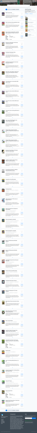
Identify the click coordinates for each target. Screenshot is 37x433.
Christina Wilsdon (16, 220)
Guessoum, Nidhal (11, 152)
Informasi (2, 419)
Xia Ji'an (17, 372)
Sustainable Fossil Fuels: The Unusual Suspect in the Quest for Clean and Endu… (12, 340)
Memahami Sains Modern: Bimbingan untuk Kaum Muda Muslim (12, 151)
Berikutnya (14, 9)
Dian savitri (7, 283)
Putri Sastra (7, 191)
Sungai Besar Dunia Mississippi (11, 179)
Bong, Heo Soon (7, 23)
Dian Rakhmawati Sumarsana (9, 383)
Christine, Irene (12, 23)
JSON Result (31, 13)
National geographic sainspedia (11, 219)
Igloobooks (7, 292)
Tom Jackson (12, 220)
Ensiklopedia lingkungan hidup (10, 52)
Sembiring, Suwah (10, 122)
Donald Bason (7, 273)
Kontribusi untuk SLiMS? (29, 422)
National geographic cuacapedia (11, 230)
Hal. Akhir (17, 9)
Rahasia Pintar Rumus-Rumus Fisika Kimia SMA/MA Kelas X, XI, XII (12, 401)
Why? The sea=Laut (9, 12)
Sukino (6, 122)
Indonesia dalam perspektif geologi (11, 270)
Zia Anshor (7, 152)
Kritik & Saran (30, 1)
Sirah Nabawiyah (29, 34)
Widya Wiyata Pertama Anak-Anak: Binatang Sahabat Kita (11, 311)
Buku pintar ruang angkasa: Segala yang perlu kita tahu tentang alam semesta (12, 72)
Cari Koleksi (33, 418)
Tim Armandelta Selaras (8, 44)
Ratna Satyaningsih (12, 332)
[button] (12, 19)
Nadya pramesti (11, 292)
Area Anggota (33, 1)
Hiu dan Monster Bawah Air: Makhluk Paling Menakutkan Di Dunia (12, 170)
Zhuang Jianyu (7, 373)
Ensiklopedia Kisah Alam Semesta (11, 280)
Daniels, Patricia (7, 220)
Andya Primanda (7, 233)
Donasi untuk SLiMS (28, 420)
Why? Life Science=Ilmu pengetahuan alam (12, 22)
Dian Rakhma (16, 190)
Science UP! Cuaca (9, 380)
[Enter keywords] (28, 418)
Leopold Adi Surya (8, 223)
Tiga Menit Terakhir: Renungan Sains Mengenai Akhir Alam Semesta (11, 331)
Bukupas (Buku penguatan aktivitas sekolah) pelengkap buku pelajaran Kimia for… (12, 130)
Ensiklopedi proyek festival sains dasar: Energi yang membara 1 (12, 62)
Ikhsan (16, 180)
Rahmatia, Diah (7, 53)
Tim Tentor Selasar (8, 83)
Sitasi (22, 18)
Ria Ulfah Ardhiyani (12, 180)
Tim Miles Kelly (12, 190)
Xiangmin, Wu (7, 372)
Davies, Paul (7, 332)
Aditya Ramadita (7, 190)
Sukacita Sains (8, 350)
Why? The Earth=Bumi (9, 320)
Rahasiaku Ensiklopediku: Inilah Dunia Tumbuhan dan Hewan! (12, 43)
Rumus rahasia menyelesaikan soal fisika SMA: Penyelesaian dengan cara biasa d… (12, 32)
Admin (2, 423)
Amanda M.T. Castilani (15, 383)
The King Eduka (7, 362)
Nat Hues (11, 283)
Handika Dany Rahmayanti (8, 263)
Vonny (10, 372)
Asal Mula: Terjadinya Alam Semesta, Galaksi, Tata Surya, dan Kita (12, 160)
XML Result (26, 13)
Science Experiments (9, 390)
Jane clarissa (15, 292)
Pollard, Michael (7, 180)
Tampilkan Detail (22, 16)
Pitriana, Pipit (12, 53)
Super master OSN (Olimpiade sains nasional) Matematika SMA (11, 120)
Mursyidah (14, 372)
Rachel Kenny (12, 233)
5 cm (28, 18)
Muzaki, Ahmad (7, 402)
